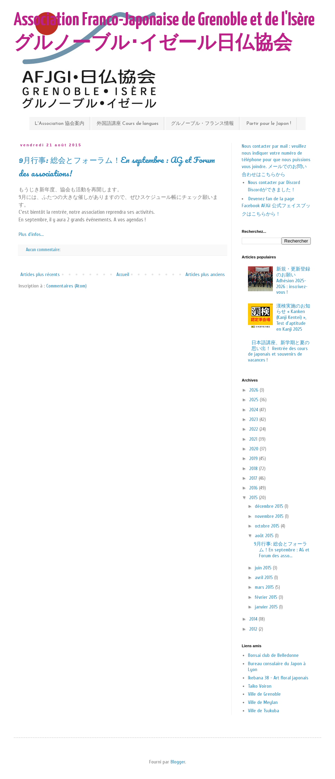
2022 (254, 429)
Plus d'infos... (31, 234)
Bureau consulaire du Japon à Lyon (277, 666)
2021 (254, 439)
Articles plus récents (40, 274)
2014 (254, 619)
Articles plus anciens (205, 274)
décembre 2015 (270, 506)
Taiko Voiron (259, 686)
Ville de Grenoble (264, 694)
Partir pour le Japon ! (268, 123)
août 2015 (265, 536)
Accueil (122, 274)
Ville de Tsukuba (263, 711)
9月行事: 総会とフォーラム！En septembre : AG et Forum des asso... (281, 550)
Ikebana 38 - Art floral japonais (278, 678)
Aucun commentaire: (43, 249)
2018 (254, 468)
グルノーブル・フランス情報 (202, 123)
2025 (254, 400)
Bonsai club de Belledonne (273, 655)
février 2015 (267, 597)
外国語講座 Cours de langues (128, 123)
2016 (254, 488)
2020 (254, 449)
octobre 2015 (268, 526)
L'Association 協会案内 (59, 123)
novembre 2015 (270, 516)
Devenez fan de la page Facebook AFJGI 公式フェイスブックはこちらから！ (276, 206)
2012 (254, 629)
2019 (254, 458)
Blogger (178, 762)
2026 (254, 390)
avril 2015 (264, 577)
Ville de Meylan (263, 702)
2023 (254, 419)
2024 (254, 410)
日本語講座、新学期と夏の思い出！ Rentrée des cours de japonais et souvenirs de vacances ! (279, 351)
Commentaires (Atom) (66, 286)
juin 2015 (264, 568)
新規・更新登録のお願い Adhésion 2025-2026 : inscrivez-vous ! (293, 280)
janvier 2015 (267, 607)
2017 (254, 478)
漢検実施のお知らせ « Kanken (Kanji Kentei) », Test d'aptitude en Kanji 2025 (293, 317)
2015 (254, 498)
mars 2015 (265, 587)
